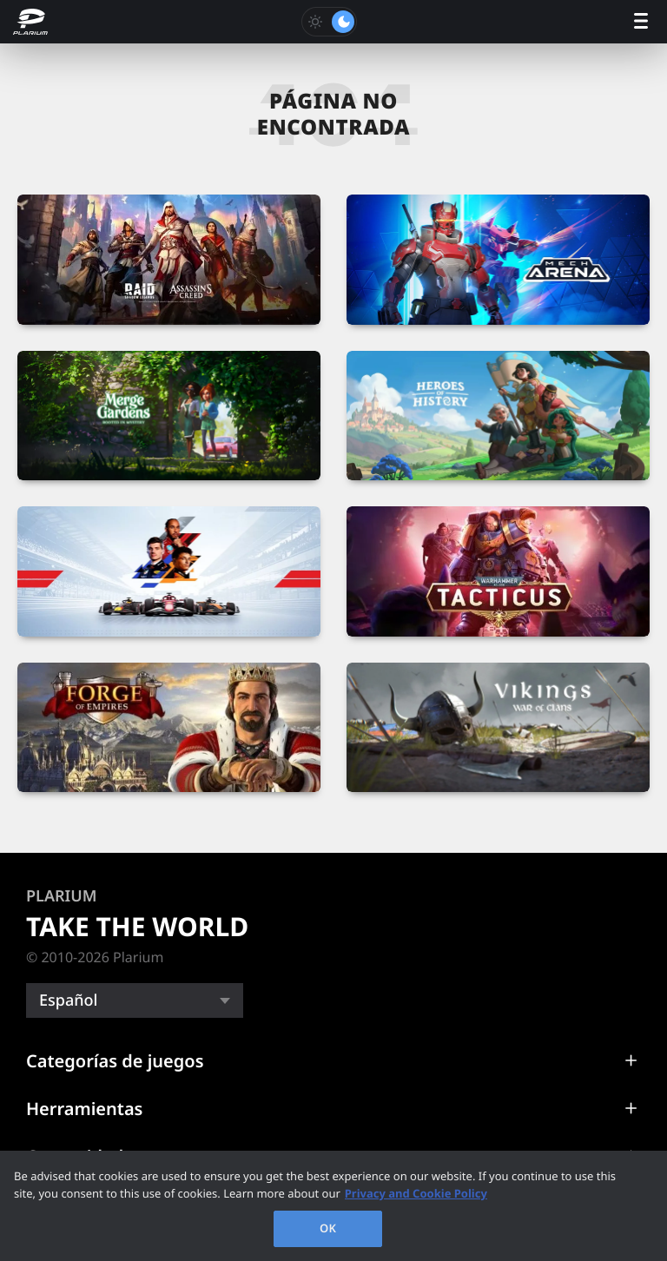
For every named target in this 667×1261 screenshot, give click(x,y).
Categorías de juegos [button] (115, 1061)
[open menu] (641, 22)
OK (328, 1228)
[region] (333, 1206)
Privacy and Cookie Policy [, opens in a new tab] (416, 1193)
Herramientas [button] (84, 1108)
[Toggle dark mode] (329, 21)
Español (68, 1000)
